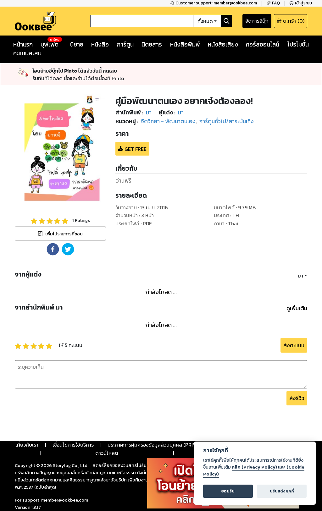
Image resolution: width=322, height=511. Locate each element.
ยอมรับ (228, 491)
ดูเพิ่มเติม (296, 308)
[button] (53, 249)
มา (300, 275)
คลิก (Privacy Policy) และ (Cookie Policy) (253, 470)
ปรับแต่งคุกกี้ (282, 491)
